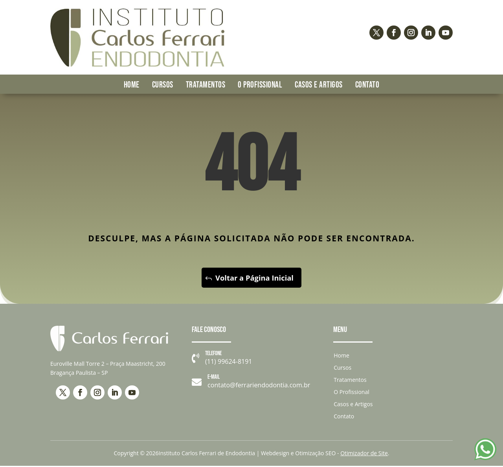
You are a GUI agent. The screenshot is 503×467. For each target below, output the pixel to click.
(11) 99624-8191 (228, 362)
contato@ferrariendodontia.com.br (258, 386)
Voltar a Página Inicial (254, 278)
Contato (367, 85)
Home (132, 85)
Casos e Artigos (319, 85)
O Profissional (260, 85)
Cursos (162, 85)
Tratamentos (206, 85)
